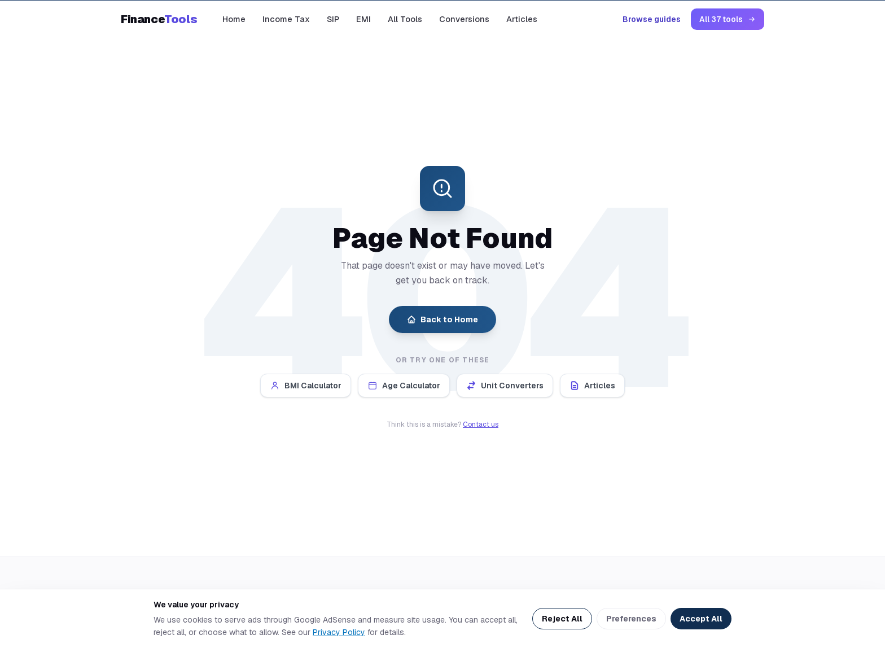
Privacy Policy (339, 632)
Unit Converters (505, 385)
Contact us (480, 424)
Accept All (701, 619)
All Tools (405, 19)
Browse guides (652, 19)
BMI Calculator (305, 385)
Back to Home (442, 319)
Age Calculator (403, 385)
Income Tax (286, 19)
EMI (363, 19)
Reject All (562, 619)
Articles (521, 19)
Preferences (631, 619)
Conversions (464, 19)
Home (234, 19)
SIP (333, 19)
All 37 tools (727, 19)
